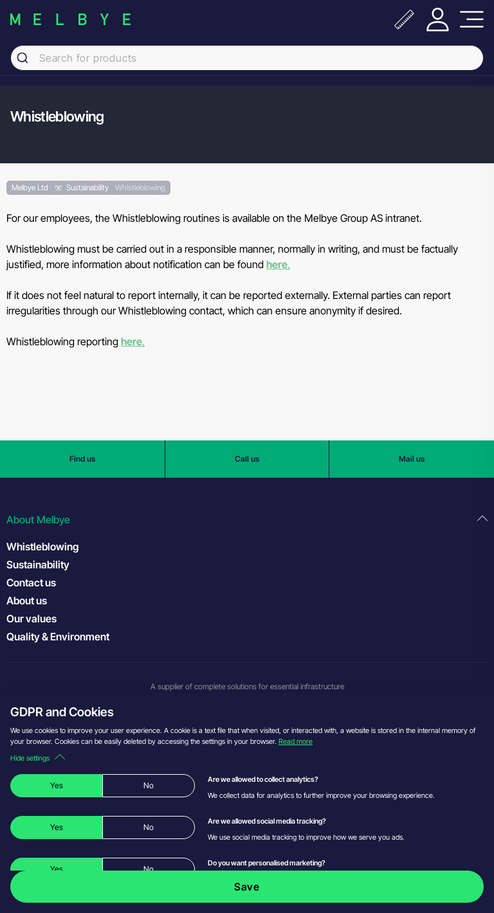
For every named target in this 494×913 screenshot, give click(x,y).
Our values (31, 618)
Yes (56, 785)
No (148, 785)
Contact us (31, 582)
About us (26, 600)
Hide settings (37, 758)
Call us (247, 459)
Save (247, 886)
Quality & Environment (57, 636)
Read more (296, 741)
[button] (247, 520)
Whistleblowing (42, 546)
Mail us (412, 459)
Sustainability (37, 564)
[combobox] (247, 58)
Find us (82, 459)
